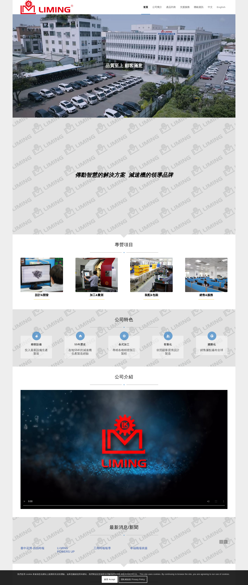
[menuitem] (145, 7)
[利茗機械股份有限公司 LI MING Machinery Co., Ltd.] (47, 7)
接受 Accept (109, 579)
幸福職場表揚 (138, 548)
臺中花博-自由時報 (32, 548)
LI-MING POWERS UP (66, 550)
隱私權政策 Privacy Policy (133, 579)
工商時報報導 (102, 548)
